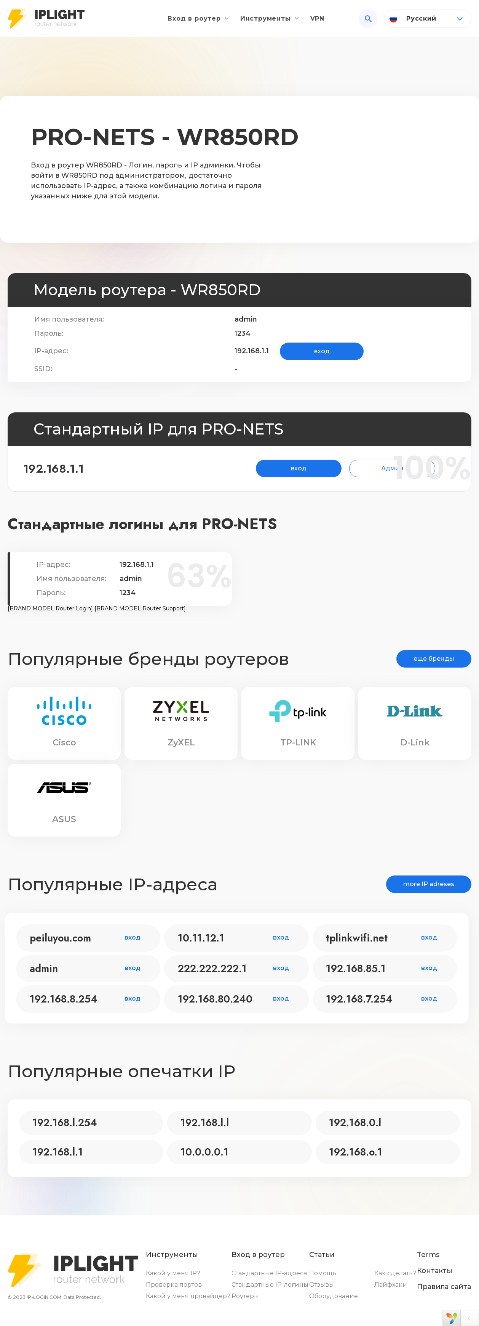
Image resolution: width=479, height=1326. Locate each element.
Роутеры (245, 1296)
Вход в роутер (194, 21)
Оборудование (333, 1296)
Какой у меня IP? (173, 1273)
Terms (428, 1254)
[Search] (368, 21)
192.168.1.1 (67, 468)
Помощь (322, 1273)
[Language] (427, 22)
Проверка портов (174, 1284)
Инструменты (265, 21)
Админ (357, 468)
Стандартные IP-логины (270, 1284)
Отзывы (321, 1284)
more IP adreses (428, 884)
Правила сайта (444, 1287)
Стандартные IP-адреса (269, 1273)
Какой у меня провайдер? (188, 1296)
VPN (317, 21)
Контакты (434, 1270)
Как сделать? (395, 1273)
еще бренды (434, 658)
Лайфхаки (390, 1284)
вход (322, 351)
